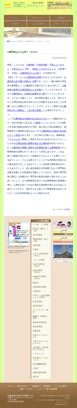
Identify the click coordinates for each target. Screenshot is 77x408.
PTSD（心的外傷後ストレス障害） (41, 296)
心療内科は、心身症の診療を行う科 (28, 93)
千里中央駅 (42, 65)
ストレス (15, 139)
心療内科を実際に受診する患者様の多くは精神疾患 (35, 147)
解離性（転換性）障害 (40, 317)
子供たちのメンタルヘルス (40, 342)
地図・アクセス (61, 24)
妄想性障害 (37, 306)
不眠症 (36, 249)
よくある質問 (38, 24)
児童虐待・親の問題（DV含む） (40, 348)
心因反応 (37, 291)
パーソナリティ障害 (40, 311)
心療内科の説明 (33, 77)
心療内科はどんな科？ (30, 73)
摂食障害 (37, 331)
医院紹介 (15, 24)
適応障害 (37, 245)
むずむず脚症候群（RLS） (40, 255)
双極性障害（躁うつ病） (40, 240)
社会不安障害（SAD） (38, 265)
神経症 (36, 283)
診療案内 (61, 18)
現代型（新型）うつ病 (40, 230)
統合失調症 (37, 301)
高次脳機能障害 (39, 364)
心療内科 (30, 65)
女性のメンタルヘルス (40, 336)
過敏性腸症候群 (39, 372)
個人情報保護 (51, 389)
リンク (39, 389)
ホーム (15, 18)
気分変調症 (37, 235)
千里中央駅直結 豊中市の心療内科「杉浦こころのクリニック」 (23, 7)
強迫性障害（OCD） (37, 271)
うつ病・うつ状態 (40, 224)
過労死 (36, 377)
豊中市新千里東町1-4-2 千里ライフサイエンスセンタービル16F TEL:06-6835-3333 (60, 8)
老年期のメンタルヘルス (40, 359)
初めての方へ (38, 18)
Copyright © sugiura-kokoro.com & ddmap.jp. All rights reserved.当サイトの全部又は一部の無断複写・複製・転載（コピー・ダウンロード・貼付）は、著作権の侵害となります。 (53, 400)
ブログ (19, 41)
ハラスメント (38, 353)
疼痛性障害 (37, 326)
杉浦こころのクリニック (44, 69)
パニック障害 (38, 260)
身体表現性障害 (39, 322)
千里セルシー (17, 69)
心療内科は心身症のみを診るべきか (30, 118)
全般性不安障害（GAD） (39, 277)
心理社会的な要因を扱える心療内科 (32, 143)
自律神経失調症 (39, 287)
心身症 (37, 122)
